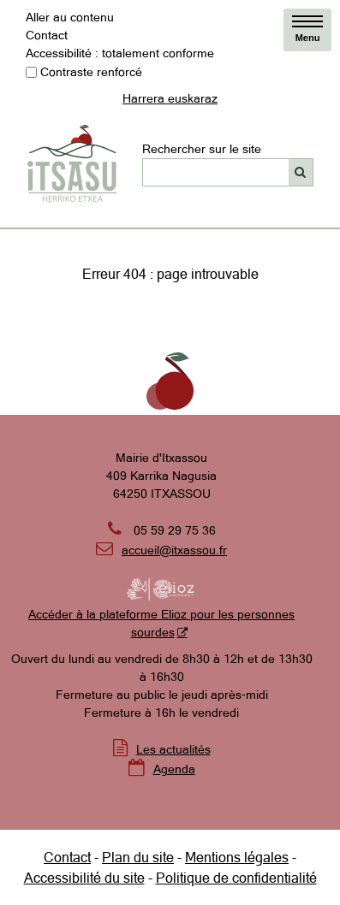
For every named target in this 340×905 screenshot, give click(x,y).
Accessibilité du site (84, 877)
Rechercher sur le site (201, 149)
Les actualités (173, 749)
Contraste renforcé (91, 72)
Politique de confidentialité (236, 877)
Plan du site (138, 857)
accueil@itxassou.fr (174, 550)
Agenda (174, 769)
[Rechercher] (301, 172)
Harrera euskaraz (170, 98)
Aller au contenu (70, 17)
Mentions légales (237, 857)
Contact (47, 35)
